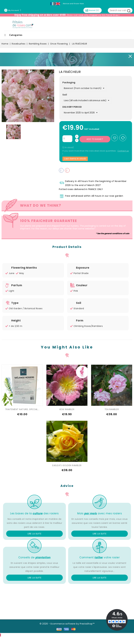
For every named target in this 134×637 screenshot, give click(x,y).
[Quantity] (67, 138)
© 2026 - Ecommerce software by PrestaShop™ (67, 623)
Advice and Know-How (73, 3)
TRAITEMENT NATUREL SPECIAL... (22, 409)
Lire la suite (34, 533)
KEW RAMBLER (67, 409)
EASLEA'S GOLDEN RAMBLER (67, 465)
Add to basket (95, 139)
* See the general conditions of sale (112, 233)
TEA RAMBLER (112, 409)
